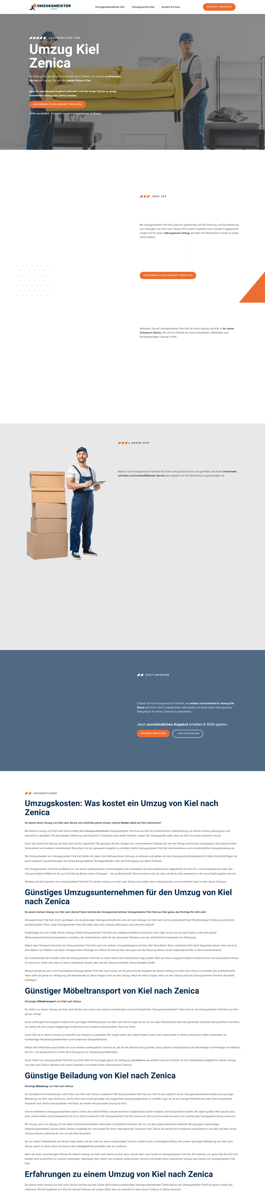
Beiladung (42, 1096)
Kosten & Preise (171, 7)
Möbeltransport (46, 1011)
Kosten (125, 833)
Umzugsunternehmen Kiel (109, 7)
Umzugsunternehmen (97, 841)
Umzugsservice (85, 1156)
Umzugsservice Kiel (143, 7)
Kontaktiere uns (141, 1070)
